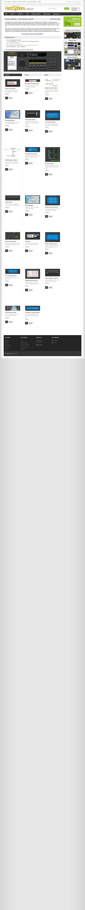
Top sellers (14, 1)
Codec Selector (9, 202)
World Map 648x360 (10, 120)
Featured (9, 1)
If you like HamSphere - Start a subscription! (15, 46)
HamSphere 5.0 (56, 14)
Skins (27, 14)
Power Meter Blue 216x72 (31, 153)
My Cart (75, 8)
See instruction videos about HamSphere (32, 34)
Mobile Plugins (46, 14)
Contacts (39, 1)
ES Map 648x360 (29, 205)
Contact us (40, 345)
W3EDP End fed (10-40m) (51, 88)
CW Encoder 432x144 (10, 88)
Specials (19, 1)
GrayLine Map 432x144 (10, 312)
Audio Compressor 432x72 (51, 278)
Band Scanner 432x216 (10, 241)
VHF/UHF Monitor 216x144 (31, 280)
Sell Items (23, 349)
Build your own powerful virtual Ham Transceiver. (16, 50)
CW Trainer (27, 241)
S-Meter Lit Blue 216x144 (51, 243)
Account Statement (24, 346)
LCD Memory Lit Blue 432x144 (32, 312)
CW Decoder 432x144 (30, 119)
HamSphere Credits (36, 14)
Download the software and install (13, 40)
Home (6, 14)
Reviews (24, 1)
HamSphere (13, 41)
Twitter (55, 342)
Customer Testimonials (31, 1)
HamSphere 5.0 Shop (9, 353)
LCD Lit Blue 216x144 (50, 122)
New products (8, 344)
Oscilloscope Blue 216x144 (51, 207)
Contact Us (38, 337)
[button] (66, 8)
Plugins (12, 14)
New (5, 1)
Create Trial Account (55, 19)
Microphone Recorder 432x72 (32, 83)
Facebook (56, 340)
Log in (22, 340)
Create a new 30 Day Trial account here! (30, 41)
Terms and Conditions (25, 344)
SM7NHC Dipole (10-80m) (11, 160)
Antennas (20, 14)
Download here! (30, 50)
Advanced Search (24, 342)
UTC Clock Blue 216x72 (10, 275)
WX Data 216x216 (49, 163)
